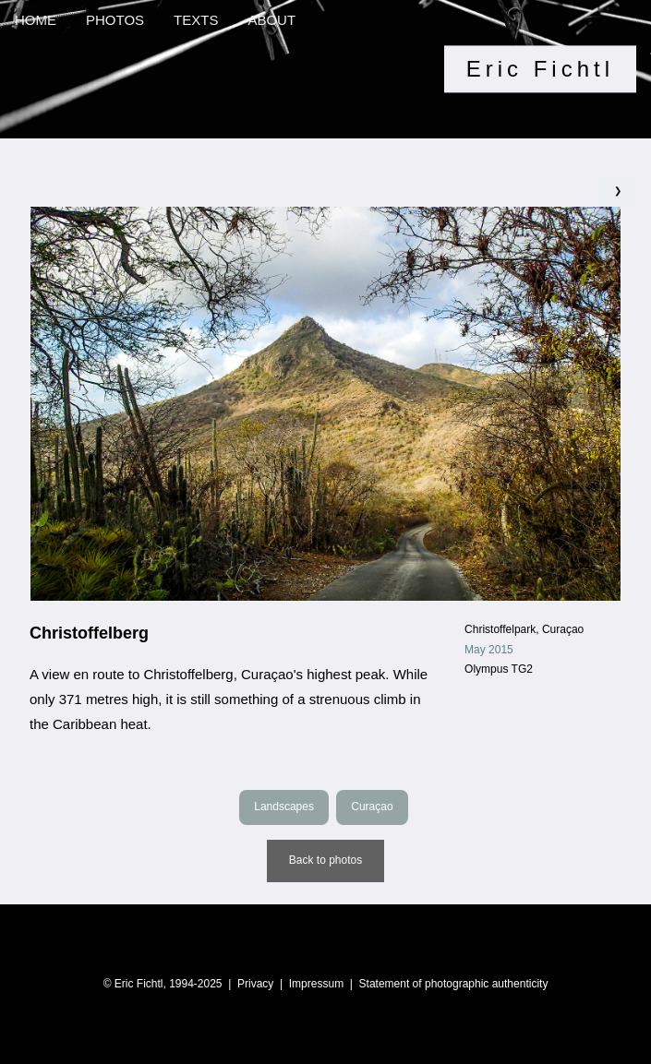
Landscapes (284, 806)
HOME (35, 20)
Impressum (316, 983)
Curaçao (371, 806)
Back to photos (325, 860)
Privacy (255, 983)
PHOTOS (115, 20)
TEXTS (196, 20)
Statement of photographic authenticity (454, 983)
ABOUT (271, 20)
